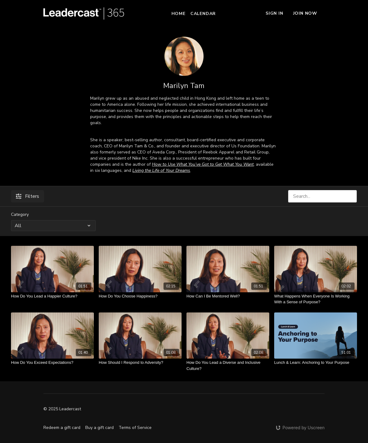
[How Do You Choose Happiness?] (140, 296)
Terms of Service (135, 427)
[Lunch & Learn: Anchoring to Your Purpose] (315, 363)
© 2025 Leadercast (62, 409)
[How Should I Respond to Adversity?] (140, 363)
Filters (27, 196)
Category (20, 214)
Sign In (274, 13)
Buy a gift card (99, 427)
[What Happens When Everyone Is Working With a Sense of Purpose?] (315, 299)
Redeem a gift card (61, 427)
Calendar (203, 14)
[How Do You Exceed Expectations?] (52, 363)
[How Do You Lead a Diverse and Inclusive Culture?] (227, 365)
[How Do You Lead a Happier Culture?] (52, 296)
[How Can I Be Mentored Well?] (227, 296)
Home (178, 14)
